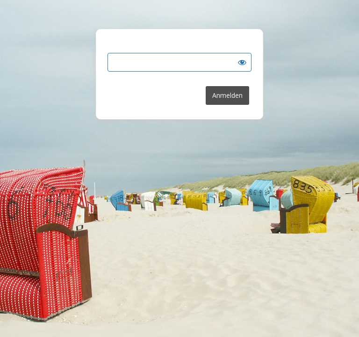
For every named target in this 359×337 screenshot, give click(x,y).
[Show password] (242, 62)
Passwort (122, 46)
